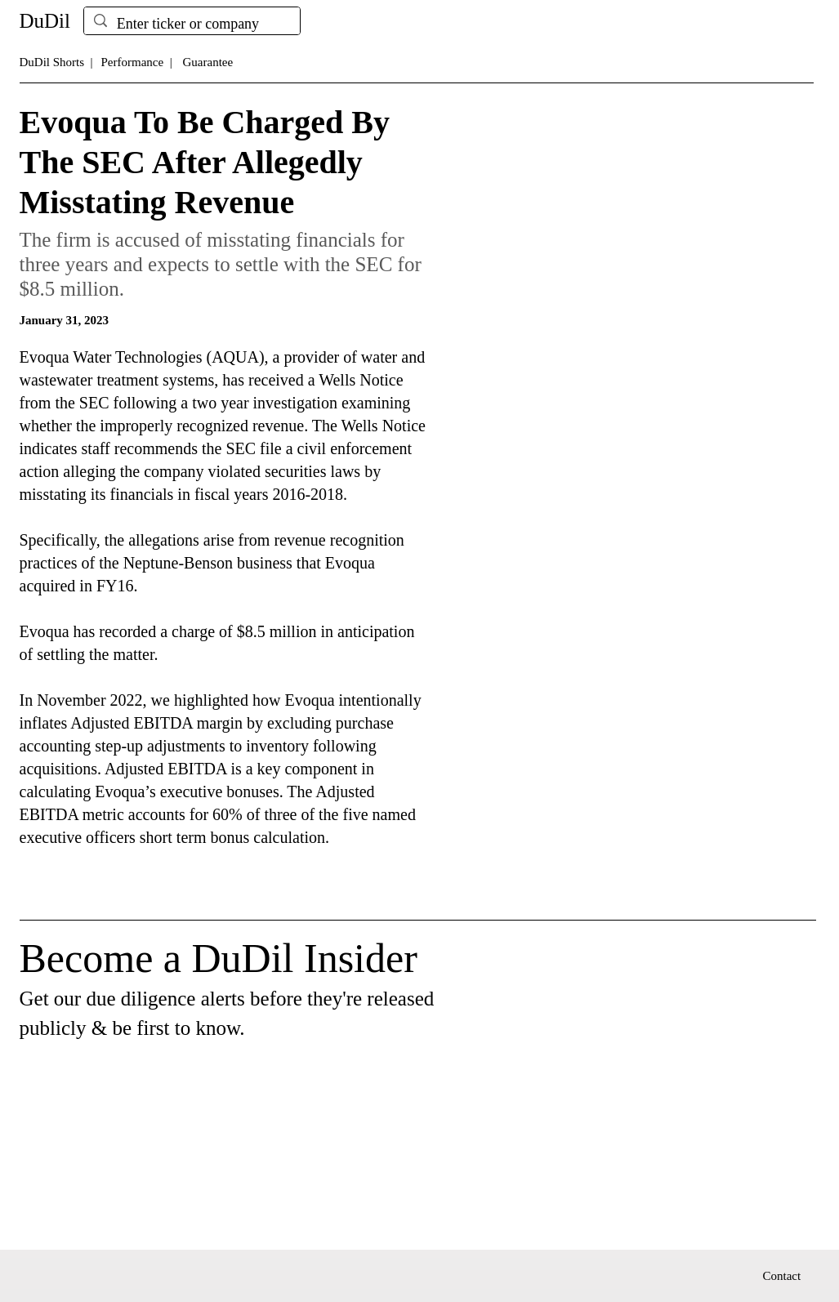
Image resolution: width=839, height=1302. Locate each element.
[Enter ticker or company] (191, 24)
